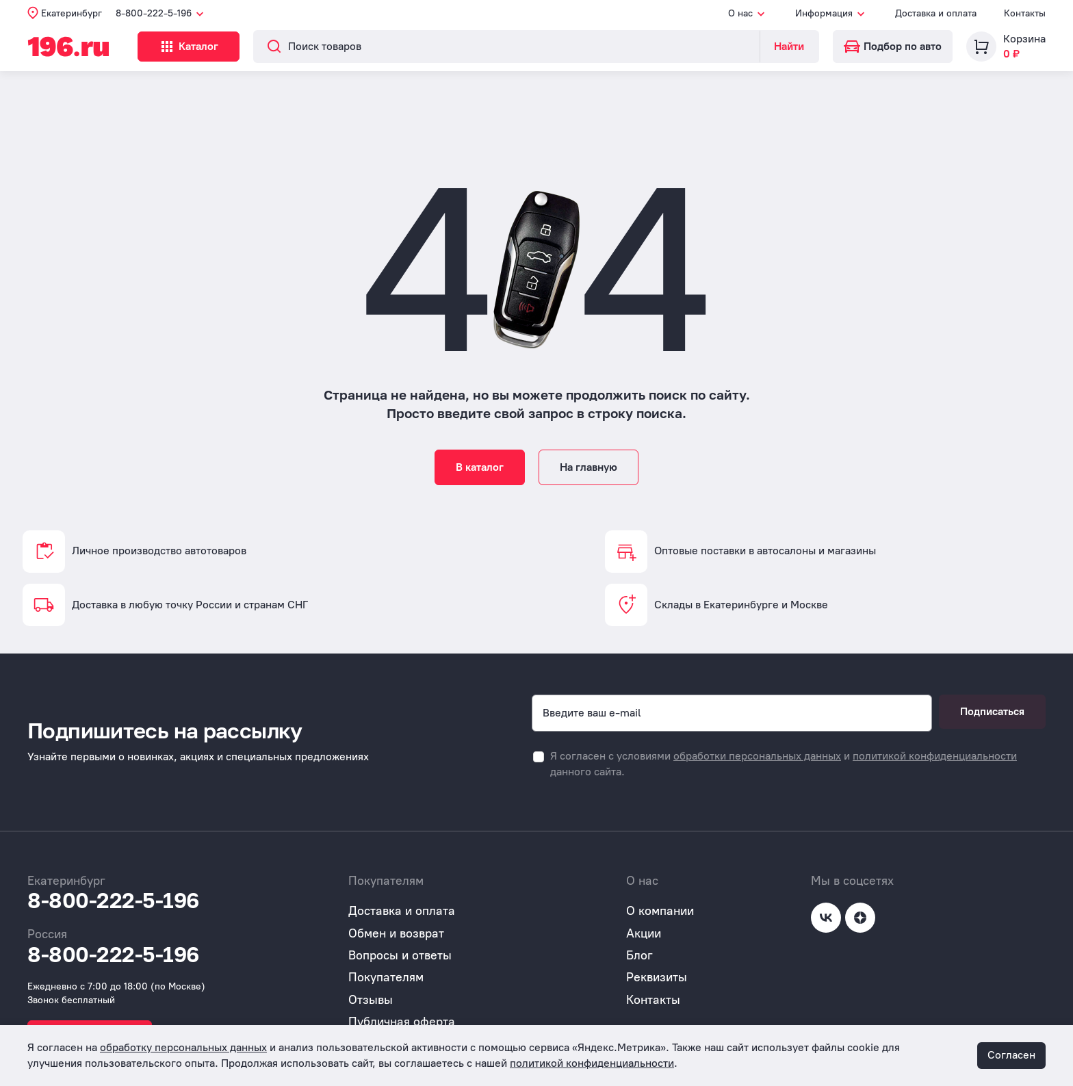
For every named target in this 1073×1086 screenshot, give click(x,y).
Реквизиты (656, 977)
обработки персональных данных (757, 755)
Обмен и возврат (396, 933)
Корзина (1024, 38)
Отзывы (370, 999)
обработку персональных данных (183, 1047)
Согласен (1011, 1054)
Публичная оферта (401, 1021)
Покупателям (386, 977)
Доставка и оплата (936, 13)
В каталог (480, 467)
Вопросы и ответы (400, 955)
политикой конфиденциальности (935, 755)
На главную (588, 467)
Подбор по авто (893, 46)
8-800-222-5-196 (113, 900)
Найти (789, 46)
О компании (660, 910)
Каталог (215, 46)
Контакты (1025, 13)
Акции (643, 933)
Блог (639, 955)
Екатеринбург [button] (71, 13)
